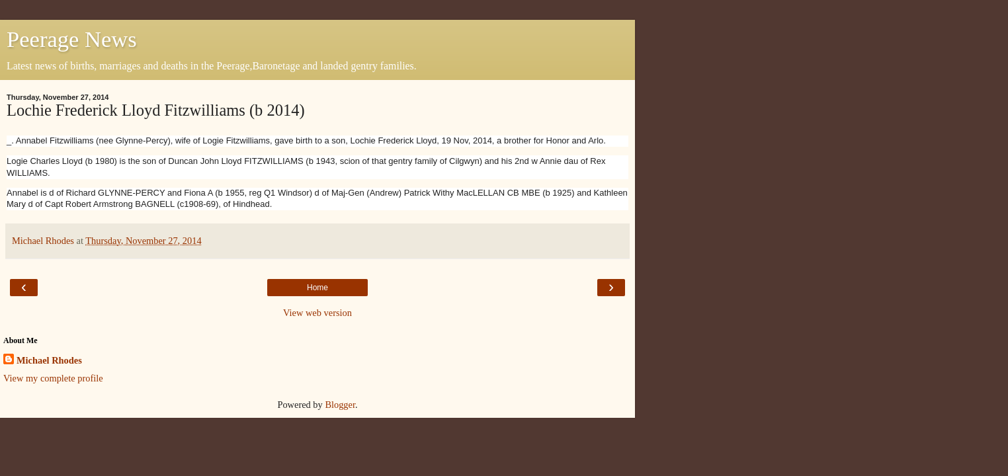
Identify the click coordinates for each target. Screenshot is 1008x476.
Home (317, 287)
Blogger (340, 404)
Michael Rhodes (49, 360)
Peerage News (72, 39)
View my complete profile (53, 378)
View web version (317, 312)
